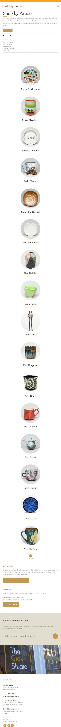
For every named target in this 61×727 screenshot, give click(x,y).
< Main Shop (8, 30)
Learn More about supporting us (16, 580)
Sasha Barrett (7, 46)
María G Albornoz (8, 40)
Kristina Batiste (7, 51)
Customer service (11, 604)
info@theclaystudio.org (11, 696)
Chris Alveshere (8, 42)
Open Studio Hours (9, 721)
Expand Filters (29, 55)
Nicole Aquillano (8, 44)
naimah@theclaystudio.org (11, 600)
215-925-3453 (8, 693)
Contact (5, 719)
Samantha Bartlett (8, 49)
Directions (6, 717)
